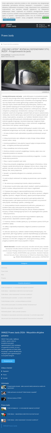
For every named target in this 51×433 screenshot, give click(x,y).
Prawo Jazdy (4, 271)
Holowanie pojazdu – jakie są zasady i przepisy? (13, 311)
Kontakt (5, 378)
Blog (2, 274)
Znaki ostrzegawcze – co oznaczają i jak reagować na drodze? (17, 287)
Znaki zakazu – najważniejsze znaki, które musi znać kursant (17, 291)
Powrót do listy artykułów (10, 44)
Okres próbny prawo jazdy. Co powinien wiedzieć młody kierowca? (19, 304)
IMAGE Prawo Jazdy (10, 426)
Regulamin (6, 371)
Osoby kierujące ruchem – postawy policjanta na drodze (16, 301)
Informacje (4, 267)
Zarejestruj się (43, 26)
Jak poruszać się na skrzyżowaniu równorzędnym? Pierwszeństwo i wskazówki (22, 318)
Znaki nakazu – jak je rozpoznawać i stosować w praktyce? (16, 294)
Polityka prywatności (9, 20)
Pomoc (5, 374)
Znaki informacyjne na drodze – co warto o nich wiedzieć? (16, 297)
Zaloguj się (42, 24)
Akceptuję (45, 18)
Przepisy (3, 278)
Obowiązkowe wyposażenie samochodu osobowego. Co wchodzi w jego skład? (22, 315)
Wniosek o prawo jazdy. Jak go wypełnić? (12, 308)
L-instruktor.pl (45, 92)
